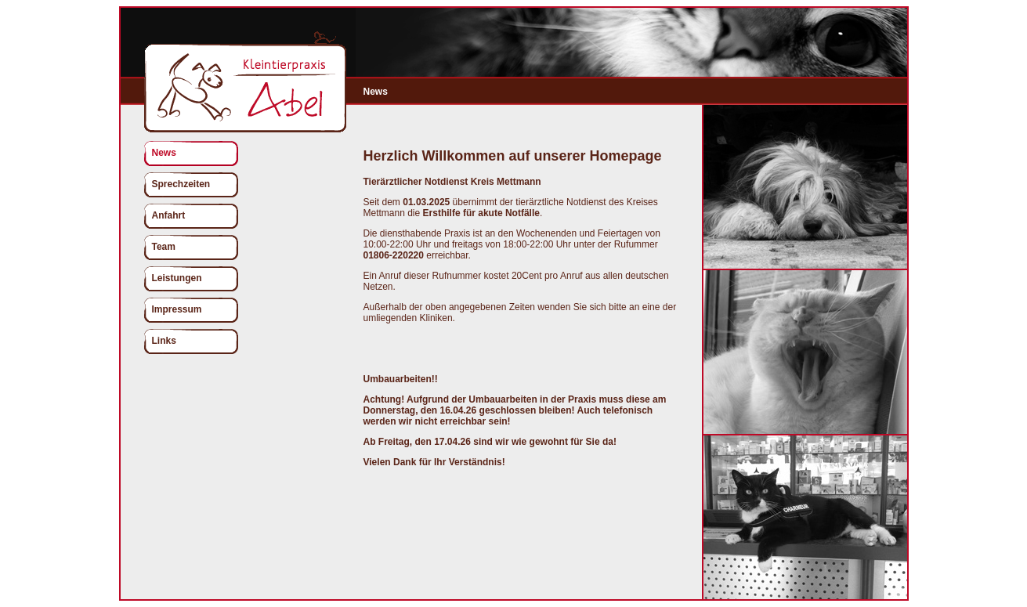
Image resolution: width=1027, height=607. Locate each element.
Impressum (177, 309)
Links (164, 340)
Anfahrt (169, 215)
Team (163, 246)
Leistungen (177, 278)
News (164, 152)
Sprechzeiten (181, 184)
